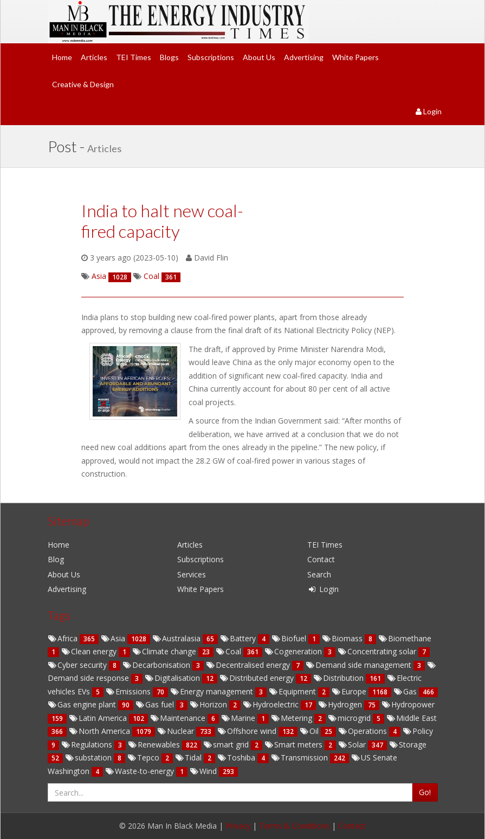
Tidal (189, 757)
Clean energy (90, 651)
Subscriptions (210, 57)
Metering (292, 718)
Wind (204, 771)
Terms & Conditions (294, 826)
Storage (407, 744)
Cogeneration (294, 651)
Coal (229, 651)
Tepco (144, 757)
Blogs (169, 57)
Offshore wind (248, 731)
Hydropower (408, 704)
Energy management (212, 691)
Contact (321, 559)
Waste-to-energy (140, 771)
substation (89, 757)
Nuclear (176, 731)
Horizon (209, 704)
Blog (56, 559)
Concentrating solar (378, 651)
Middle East (411, 718)
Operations (363, 731)
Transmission (300, 757)
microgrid (350, 718)
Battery (239, 638)
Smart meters (294, 744)
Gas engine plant (83, 704)
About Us (259, 57)
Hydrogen (341, 704)
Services (191, 574)
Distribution (339, 678)
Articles (94, 57)
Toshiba (237, 757)
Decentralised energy (249, 665)
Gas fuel (155, 704)
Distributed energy (257, 678)
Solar (353, 744)
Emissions (129, 691)
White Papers (355, 57)
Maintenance (179, 718)
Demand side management (359, 665)
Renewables (155, 744)
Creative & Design (83, 84)
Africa (64, 638)
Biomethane (404, 638)
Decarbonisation (157, 665)
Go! (425, 792)
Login (429, 111)
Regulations (87, 744)
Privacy (237, 826)
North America (100, 731)
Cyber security (78, 665)
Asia (114, 638)
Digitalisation (173, 678)
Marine (239, 718)
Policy (418, 731)
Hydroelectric (272, 704)
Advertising (304, 57)
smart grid (227, 744)
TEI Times (133, 57)
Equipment (293, 691)
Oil (310, 731)
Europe (350, 691)
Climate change (165, 651)
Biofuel (289, 638)
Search (319, 574)
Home (62, 57)
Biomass (343, 638)
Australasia (177, 638)
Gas (406, 691)
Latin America (99, 718)
